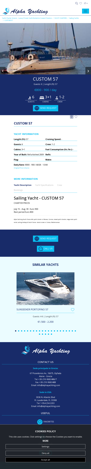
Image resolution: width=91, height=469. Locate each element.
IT (85, 3)
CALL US (46, 249)
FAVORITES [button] (45, 421)
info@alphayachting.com (48, 385)
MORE (45, 440)
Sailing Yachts (74, 18)
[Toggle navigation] (85, 11)
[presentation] (3, 70)
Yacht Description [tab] (22, 185)
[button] (80, 3)
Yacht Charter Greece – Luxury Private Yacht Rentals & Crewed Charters (27, 18)
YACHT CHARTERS (60, 18)
